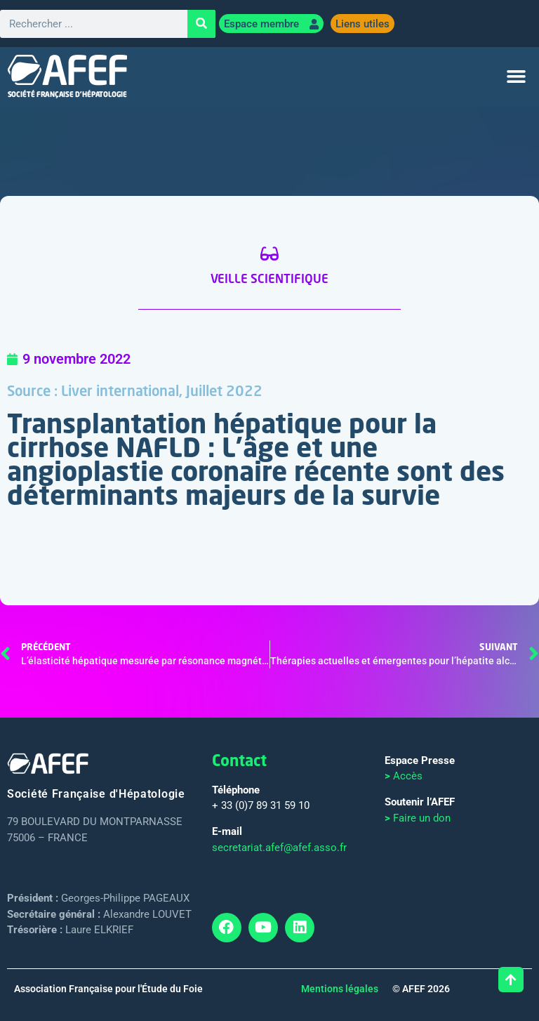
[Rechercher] (201, 24)
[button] (516, 76)
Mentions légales (339, 988)
